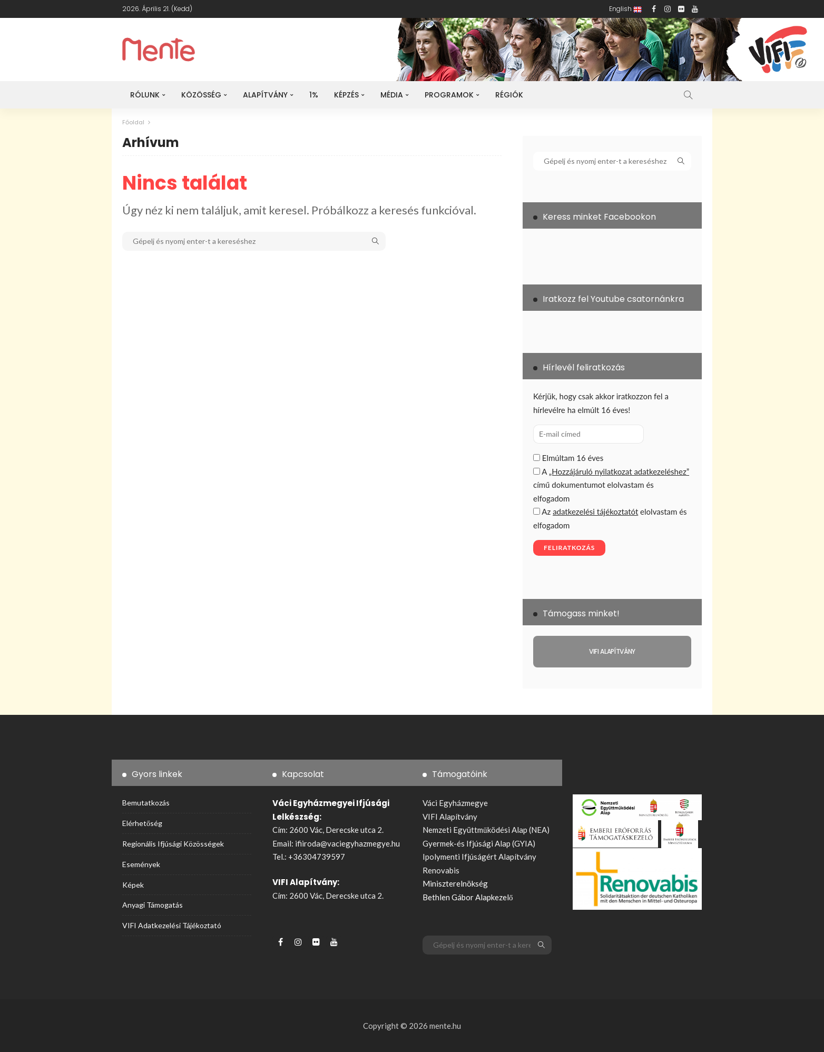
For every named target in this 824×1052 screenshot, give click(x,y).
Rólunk (145, 95)
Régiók (509, 95)
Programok (449, 95)
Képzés (346, 95)
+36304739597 (316, 856)
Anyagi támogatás (152, 904)
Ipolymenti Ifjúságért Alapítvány (479, 856)
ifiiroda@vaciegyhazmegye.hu (347, 843)
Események (141, 863)
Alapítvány (265, 95)
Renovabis (441, 870)
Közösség (201, 95)
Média (391, 95)
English (625, 8)
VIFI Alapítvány (450, 816)
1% (313, 95)
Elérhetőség (142, 823)
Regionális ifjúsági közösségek (173, 843)
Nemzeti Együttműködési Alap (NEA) (486, 829)
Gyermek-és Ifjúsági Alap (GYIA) (479, 843)
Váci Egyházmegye (455, 803)
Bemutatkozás (146, 802)
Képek (133, 884)
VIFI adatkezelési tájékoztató (171, 925)
